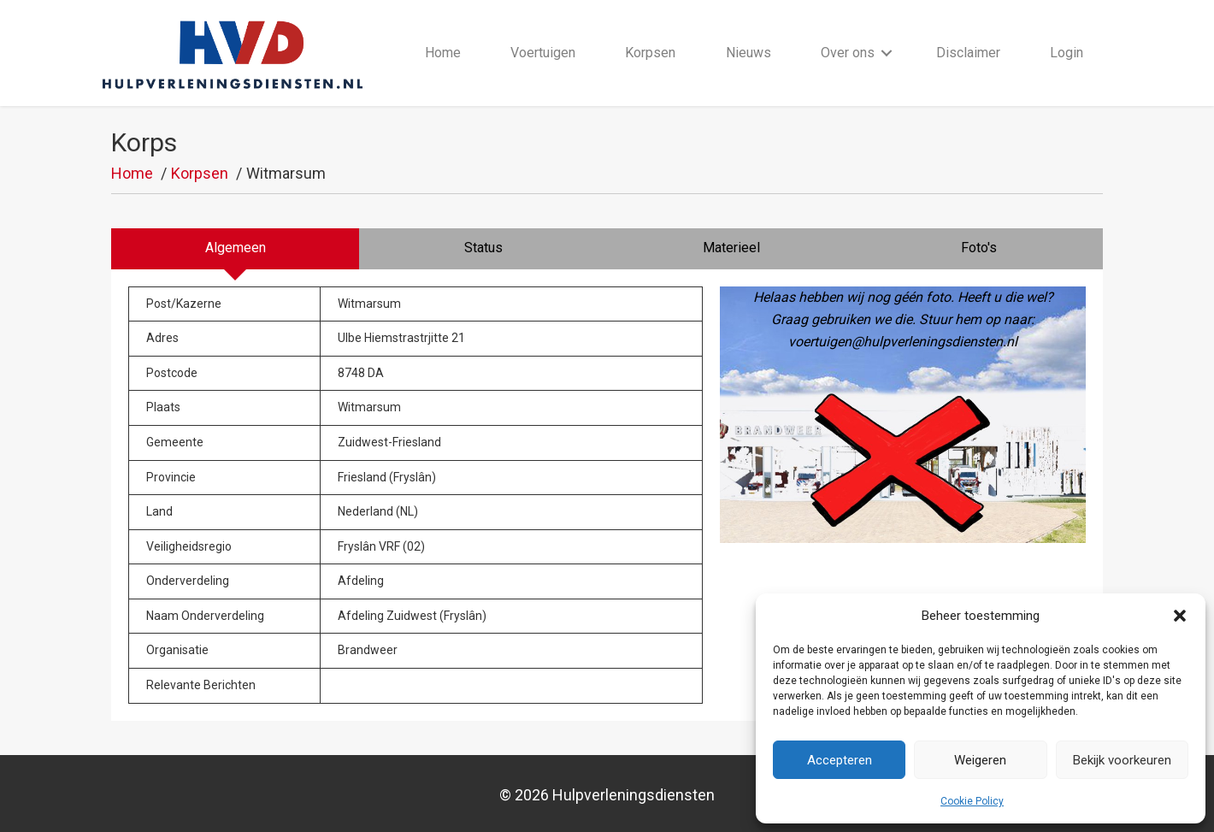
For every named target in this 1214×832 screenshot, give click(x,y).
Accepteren (839, 760)
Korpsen (650, 52)
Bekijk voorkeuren (1122, 760)
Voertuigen (542, 52)
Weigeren (980, 760)
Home (443, 52)
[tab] (235, 248)
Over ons (848, 52)
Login (1066, 52)
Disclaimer (968, 52)
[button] (1179, 615)
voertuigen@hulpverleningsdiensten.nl (902, 341)
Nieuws (748, 52)
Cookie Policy (972, 801)
